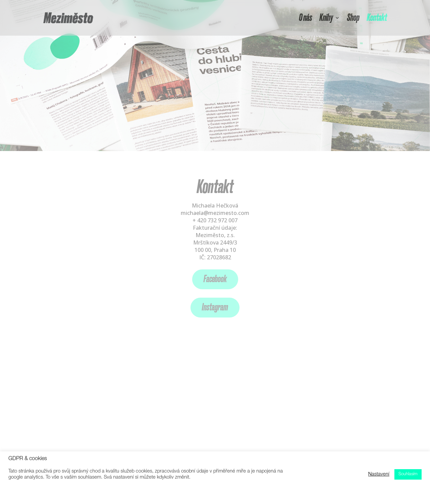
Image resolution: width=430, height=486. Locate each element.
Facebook (215, 279)
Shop (353, 18)
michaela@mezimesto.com (215, 213)
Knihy (326, 18)
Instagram (215, 307)
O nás (305, 18)
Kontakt (377, 18)
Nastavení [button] (378, 474)
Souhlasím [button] (408, 474)
